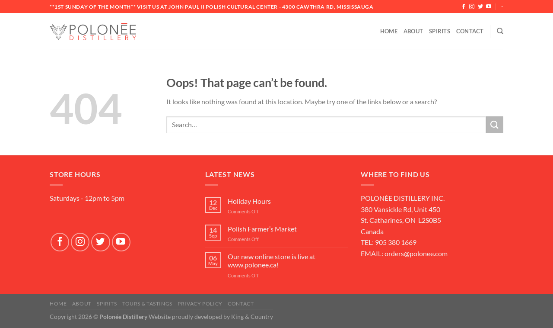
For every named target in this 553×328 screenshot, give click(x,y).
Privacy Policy (200, 303)
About (413, 31)
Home (388, 31)
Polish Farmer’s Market (262, 229)
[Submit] (494, 124)
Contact (470, 31)
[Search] (500, 31)
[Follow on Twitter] (480, 7)
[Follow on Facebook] (463, 7)
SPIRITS (107, 303)
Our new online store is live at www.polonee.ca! (271, 260)
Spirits (439, 31)
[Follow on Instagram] (471, 7)
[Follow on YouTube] (488, 7)
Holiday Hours (249, 201)
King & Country (252, 316)
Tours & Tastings (147, 303)
